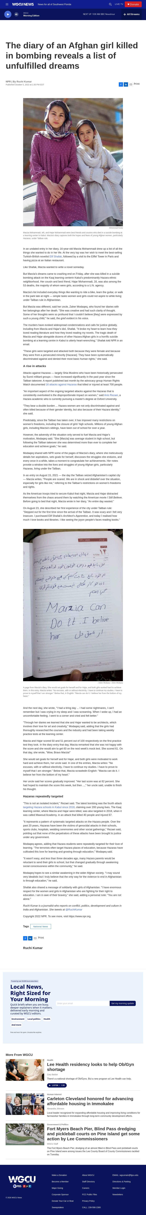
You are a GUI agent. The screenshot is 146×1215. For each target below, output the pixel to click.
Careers (85, 1188)
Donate (134, 4)
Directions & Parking (121, 1182)
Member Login (118, 1188)
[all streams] (131, 14)
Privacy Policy (88, 1201)
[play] (8, 14)
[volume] (16, 14)
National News (40, 926)
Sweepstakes (58, 1207)
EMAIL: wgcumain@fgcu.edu (125, 1175)
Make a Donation (59, 1175)
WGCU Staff (52, 1144)
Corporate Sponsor (60, 1194)
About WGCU (88, 1175)
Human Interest (54, 1094)
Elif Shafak (55, 256)
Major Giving (57, 1188)
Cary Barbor (52, 1074)
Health (50, 1060)
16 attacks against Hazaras (61, 384)
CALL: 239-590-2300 (91, 1207)
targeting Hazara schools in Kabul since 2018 (49, 807)
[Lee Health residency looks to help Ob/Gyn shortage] (25, 1070)
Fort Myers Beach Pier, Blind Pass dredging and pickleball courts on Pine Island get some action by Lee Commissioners (93, 1133)
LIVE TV (119, 4)
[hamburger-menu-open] (7, 4)
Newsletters (117, 1194)
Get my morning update (122, 1003)
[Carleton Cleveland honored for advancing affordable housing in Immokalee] (25, 1104)
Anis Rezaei (111, 395)
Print (137, 83)
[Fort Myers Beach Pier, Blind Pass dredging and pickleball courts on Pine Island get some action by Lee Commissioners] (25, 1134)
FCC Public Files (89, 1194)
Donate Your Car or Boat (63, 1201)
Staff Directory (88, 1182)
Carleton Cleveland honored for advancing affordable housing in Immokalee (90, 1101)
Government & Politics (57, 1124)
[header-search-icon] (110, 4)
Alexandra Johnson (55, 1108)
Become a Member (60, 1182)
